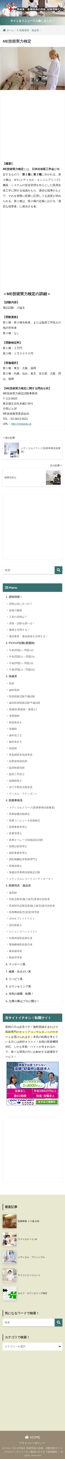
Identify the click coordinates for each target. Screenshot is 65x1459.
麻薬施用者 (15, 951)
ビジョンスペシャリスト (23, 931)
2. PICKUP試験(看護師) (20, 643)
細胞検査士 (15, 780)
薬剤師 (13, 892)
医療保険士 (15, 865)
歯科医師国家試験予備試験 (24, 702)
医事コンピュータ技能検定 (24, 820)
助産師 (13, 748)
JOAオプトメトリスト (22, 918)
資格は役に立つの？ (20, 603)
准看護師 (14, 715)
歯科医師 (14, 689)
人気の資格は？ (18, 616)
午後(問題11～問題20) (22, 669)
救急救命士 (15, 722)
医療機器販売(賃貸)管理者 (24, 912)
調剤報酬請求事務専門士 (23, 859)
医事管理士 (15, 833)
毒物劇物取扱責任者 (20, 944)
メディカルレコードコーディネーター (31, 878)
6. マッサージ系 (15, 964)
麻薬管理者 (15, 957)
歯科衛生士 (15, 741)
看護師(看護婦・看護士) (23, 709)
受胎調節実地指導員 (20, 754)
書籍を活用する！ (19, 629)
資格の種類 (15, 610)
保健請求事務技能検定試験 (24, 872)
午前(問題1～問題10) (21, 650)
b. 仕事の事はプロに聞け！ (22, 1001)
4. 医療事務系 (14, 800)
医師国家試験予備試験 (22, 696)
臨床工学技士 (17, 774)
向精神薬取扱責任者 (20, 938)
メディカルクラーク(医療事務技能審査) (32, 807)
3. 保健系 (11, 676)
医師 (11, 683)
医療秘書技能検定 (19, 813)
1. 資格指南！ (14, 596)
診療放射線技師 (18, 761)
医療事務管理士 (18, 826)
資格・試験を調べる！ (22, 623)
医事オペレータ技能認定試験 (26, 839)
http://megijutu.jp (21, 423)
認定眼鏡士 (15, 925)
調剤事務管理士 (18, 852)
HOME (32, 1437)
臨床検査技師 (17, 767)
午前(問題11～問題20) (22, 656)
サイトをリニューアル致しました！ (32, 20)
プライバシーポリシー (32, 1443)
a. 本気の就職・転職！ (20, 993)
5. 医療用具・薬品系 (18, 885)
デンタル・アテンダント (23, 793)
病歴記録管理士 (18, 846)
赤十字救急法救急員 (20, 787)
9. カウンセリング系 (18, 986)
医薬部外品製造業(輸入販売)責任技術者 (32, 905)
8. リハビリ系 (14, 979)
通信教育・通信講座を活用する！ (28, 636)
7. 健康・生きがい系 (18, 971)
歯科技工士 (15, 735)
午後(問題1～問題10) (21, 663)
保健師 (13, 728)
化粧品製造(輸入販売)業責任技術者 (29, 899)
